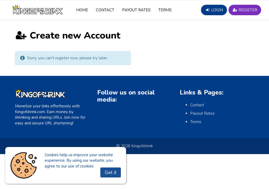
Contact (105, 10)
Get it (110, 172)
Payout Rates (136, 10)
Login (214, 10)
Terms (165, 10)
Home (82, 10)
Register (244, 10)
